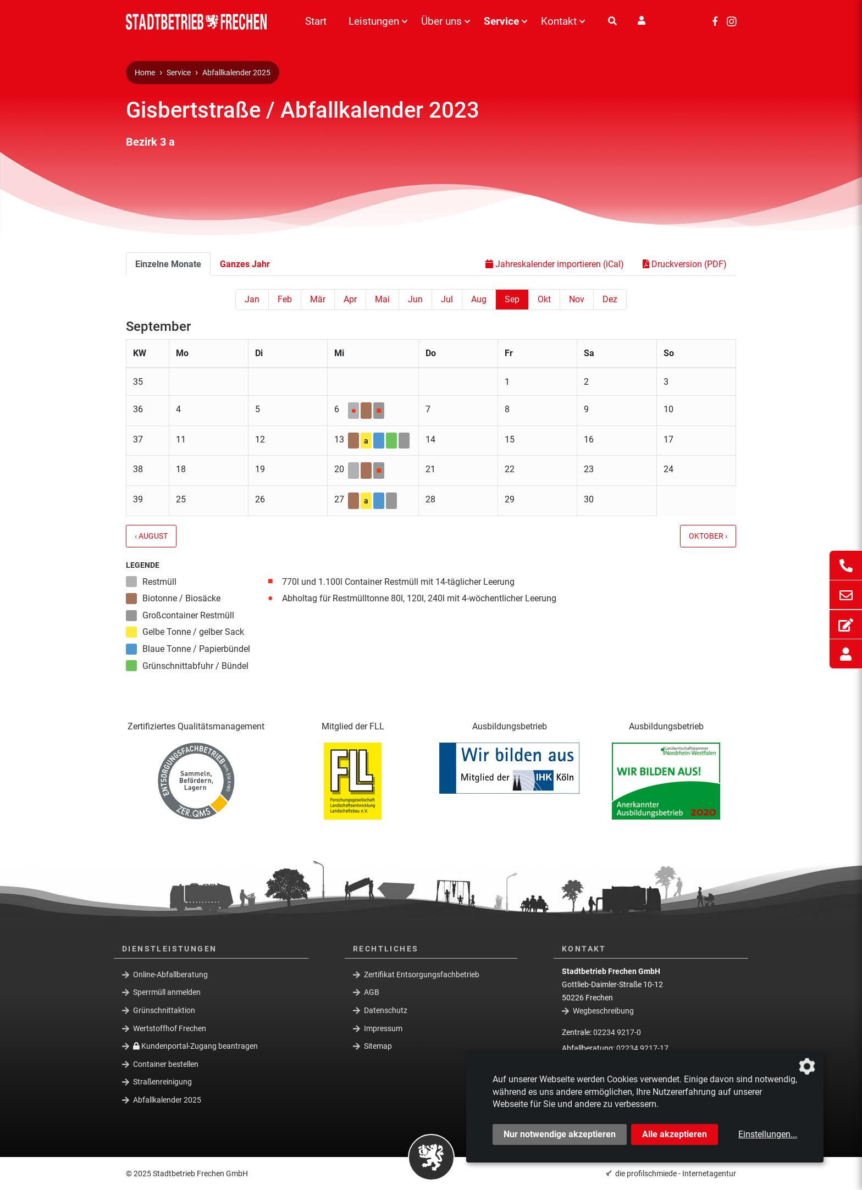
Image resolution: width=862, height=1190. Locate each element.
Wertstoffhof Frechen (169, 1027)
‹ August (151, 536)
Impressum (383, 1027)
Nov (576, 299)
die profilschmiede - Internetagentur (675, 1173)
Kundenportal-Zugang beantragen (195, 1046)
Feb (285, 299)
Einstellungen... (767, 1134)
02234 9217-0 (617, 1032)
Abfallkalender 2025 (236, 73)
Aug (479, 299)
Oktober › (708, 536)
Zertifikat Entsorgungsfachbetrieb (421, 974)
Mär (317, 299)
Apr (350, 299)
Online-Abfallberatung (170, 974)
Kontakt (559, 21)
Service (501, 21)
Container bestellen (165, 1064)
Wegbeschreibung (603, 1010)
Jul (447, 299)
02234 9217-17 (642, 1048)
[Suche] (612, 21)
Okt (544, 299)
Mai (382, 299)
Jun (415, 299)
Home (145, 73)
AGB (371, 992)
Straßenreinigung (162, 1081)
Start (316, 21)
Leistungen (374, 21)
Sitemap (378, 1046)
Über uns (441, 21)
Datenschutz (385, 1010)
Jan (252, 299)
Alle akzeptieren (674, 1134)
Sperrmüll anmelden (167, 992)
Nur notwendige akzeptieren (560, 1134)
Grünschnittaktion (164, 1010)
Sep (512, 299)
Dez (610, 299)
